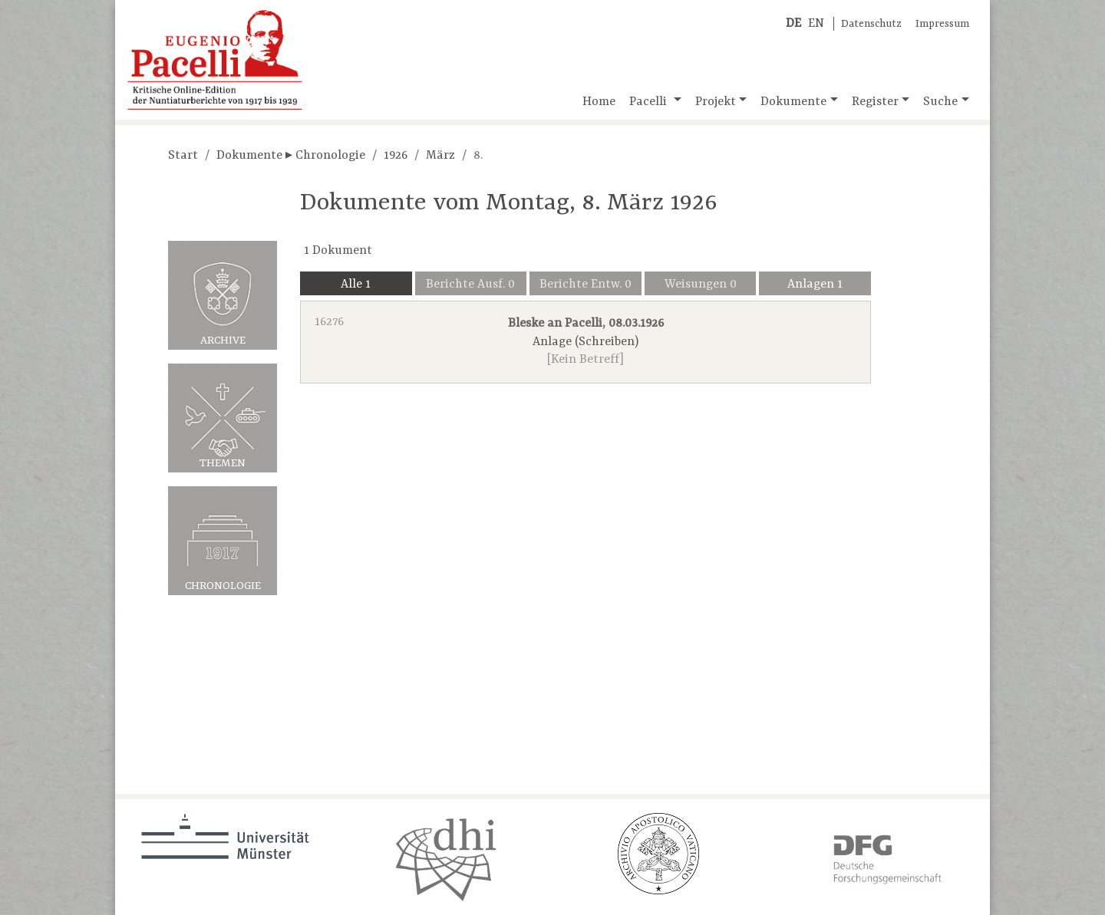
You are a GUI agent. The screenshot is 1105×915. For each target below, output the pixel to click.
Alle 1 (356, 284)
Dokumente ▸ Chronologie (290, 156)
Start (183, 156)
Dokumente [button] (793, 102)
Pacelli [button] (649, 102)
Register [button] (875, 102)
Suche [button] (940, 102)
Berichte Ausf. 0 (470, 284)
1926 (395, 156)
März (440, 156)
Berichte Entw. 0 (585, 284)
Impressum (942, 24)
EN (816, 24)
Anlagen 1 (815, 284)
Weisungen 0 (701, 284)
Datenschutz (871, 24)
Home (598, 102)
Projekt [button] (715, 102)
